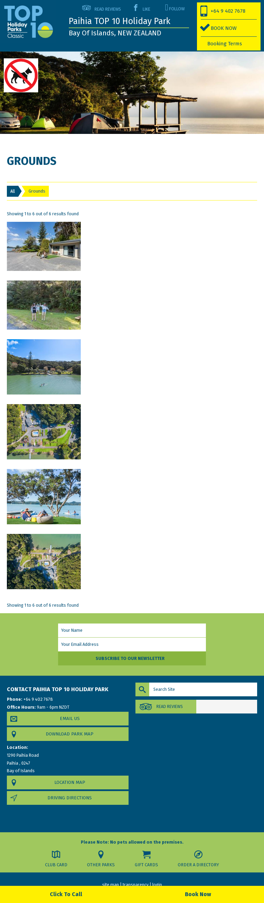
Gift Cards (146, 864)
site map (110, 884)
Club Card (58, 864)
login (157, 884)
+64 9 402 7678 (228, 11)
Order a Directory (197, 864)
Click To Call (66, 894)
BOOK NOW (223, 28)
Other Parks (102, 864)
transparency (135, 884)
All (12, 191)
